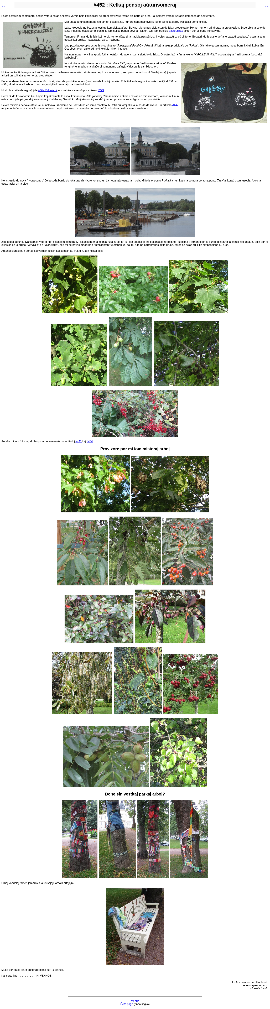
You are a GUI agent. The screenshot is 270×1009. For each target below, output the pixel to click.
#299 (101, 90)
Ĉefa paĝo (127, 1004)
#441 (78, 441)
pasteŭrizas (176, 30)
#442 (175, 105)
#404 (90, 441)
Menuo (135, 1001)
